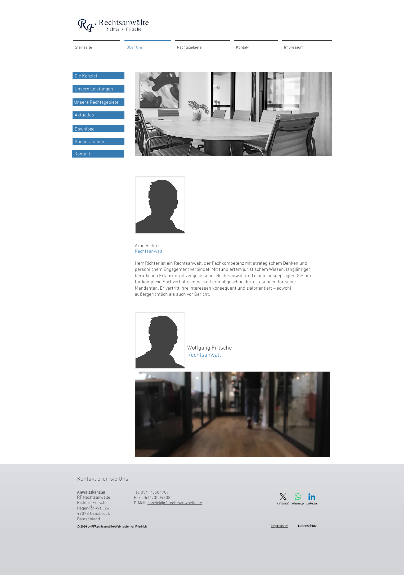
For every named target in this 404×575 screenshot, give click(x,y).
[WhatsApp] (298, 499)
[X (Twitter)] (283, 499)
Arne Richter (149, 248)
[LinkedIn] (312, 499)
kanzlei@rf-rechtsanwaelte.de (174, 503)
